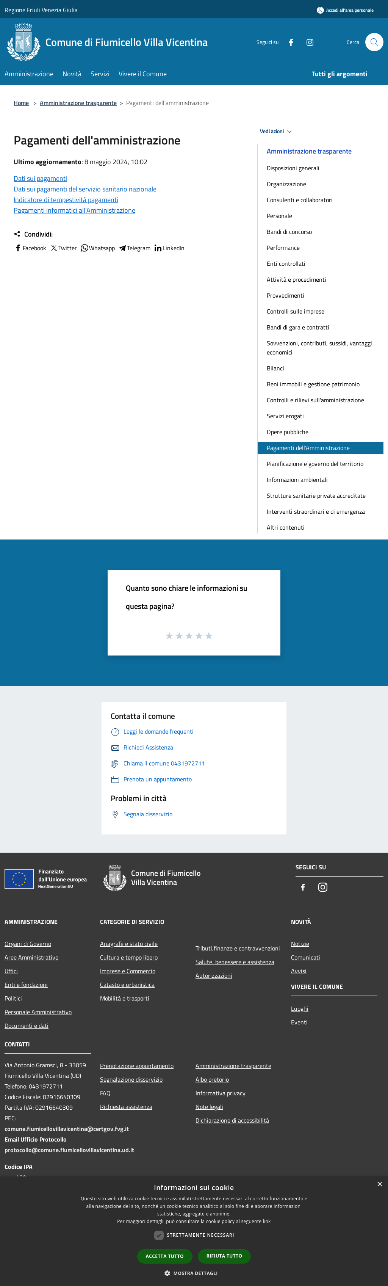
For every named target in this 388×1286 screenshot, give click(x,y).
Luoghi (299, 1008)
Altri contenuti (286, 527)
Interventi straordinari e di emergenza (316, 511)
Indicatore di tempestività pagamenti (66, 199)
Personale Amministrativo (38, 1011)
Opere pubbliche (287, 431)
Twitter (63, 247)
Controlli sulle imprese (295, 311)
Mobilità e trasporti (124, 998)
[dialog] (194, 1231)
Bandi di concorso (289, 231)
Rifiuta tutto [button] (224, 1256)
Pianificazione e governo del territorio (315, 463)
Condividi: (33, 234)
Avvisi (299, 970)
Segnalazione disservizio (131, 1079)
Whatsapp (97, 247)
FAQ (105, 1093)
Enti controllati (286, 263)
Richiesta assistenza (126, 1106)
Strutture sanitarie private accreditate (316, 495)
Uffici (11, 970)
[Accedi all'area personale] (345, 10)
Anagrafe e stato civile (129, 943)
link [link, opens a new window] (267, 1221)
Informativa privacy (221, 1093)
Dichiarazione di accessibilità (232, 1120)
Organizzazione (286, 183)
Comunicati (305, 957)
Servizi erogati (285, 415)
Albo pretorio (212, 1079)
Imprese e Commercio (127, 970)
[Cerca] (374, 42)
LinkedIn (169, 247)
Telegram (134, 247)
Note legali (209, 1106)
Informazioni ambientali (297, 479)
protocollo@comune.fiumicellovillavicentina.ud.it (69, 1149)
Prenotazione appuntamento (137, 1065)
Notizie (300, 943)
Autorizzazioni (214, 975)
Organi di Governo (28, 943)
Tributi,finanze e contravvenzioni (238, 948)
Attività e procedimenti (296, 279)
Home (21, 102)
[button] (194, 1273)
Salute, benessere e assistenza (235, 961)
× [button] (379, 1184)
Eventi (299, 1022)
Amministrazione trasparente (78, 102)
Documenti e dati (26, 1025)
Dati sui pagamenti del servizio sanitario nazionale (85, 189)
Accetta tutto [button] (165, 1256)
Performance (283, 247)
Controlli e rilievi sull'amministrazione (315, 400)
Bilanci (275, 368)
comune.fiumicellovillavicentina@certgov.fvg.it (67, 1128)
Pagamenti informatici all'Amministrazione (74, 210)
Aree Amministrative (31, 957)
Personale (279, 215)
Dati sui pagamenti (40, 178)
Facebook (30, 247)
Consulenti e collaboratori (300, 199)
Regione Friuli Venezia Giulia (41, 9)
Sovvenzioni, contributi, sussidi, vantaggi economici (319, 348)
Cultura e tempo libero (129, 957)
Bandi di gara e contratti (298, 327)
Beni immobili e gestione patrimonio (313, 384)
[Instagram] (306, 42)
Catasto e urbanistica (127, 984)
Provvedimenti (285, 295)
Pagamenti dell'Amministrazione (308, 447)
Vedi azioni (277, 131)
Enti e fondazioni (26, 984)
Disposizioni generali (293, 168)
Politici (13, 998)
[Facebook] (288, 42)
